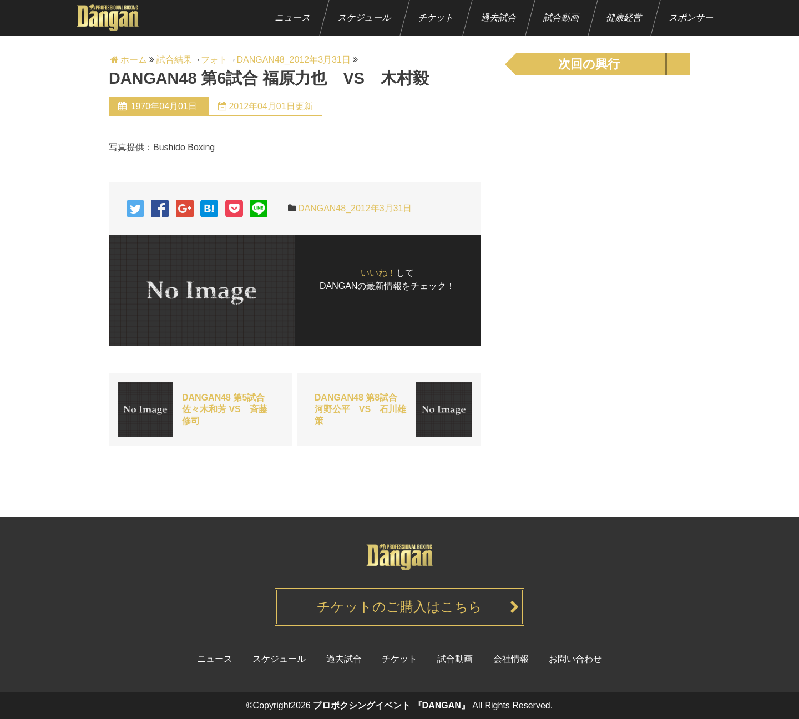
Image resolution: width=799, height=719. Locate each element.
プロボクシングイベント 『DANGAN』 (391, 705)
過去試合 (499, 17)
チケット (436, 17)
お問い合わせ (575, 659)
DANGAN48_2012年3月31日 (355, 208)
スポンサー (691, 17)
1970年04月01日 (163, 106)
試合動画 (562, 17)
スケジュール (365, 17)
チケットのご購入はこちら (399, 606)
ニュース (293, 17)
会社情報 (511, 659)
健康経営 (624, 17)
